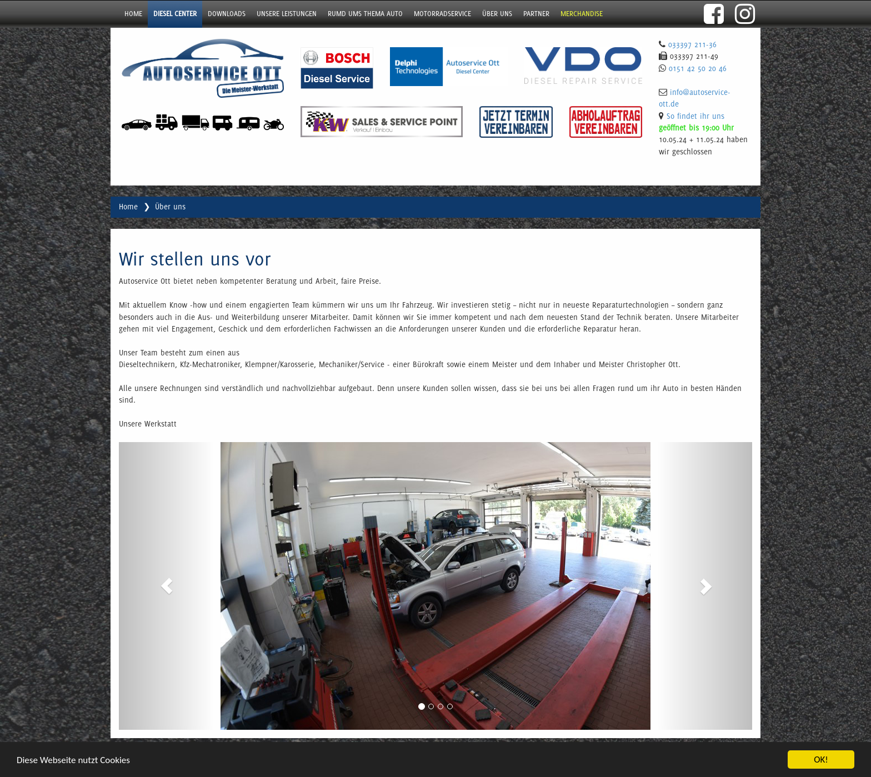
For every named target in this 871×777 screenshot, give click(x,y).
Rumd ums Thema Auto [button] (365, 13)
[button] (166, 586)
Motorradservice (442, 13)
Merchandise (581, 13)
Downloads (227, 13)
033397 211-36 (692, 44)
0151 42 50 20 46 (698, 68)
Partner (536, 13)
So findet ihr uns (695, 116)
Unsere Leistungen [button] (287, 13)
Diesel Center (175, 13)
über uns (497, 13)
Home (133, 13)
